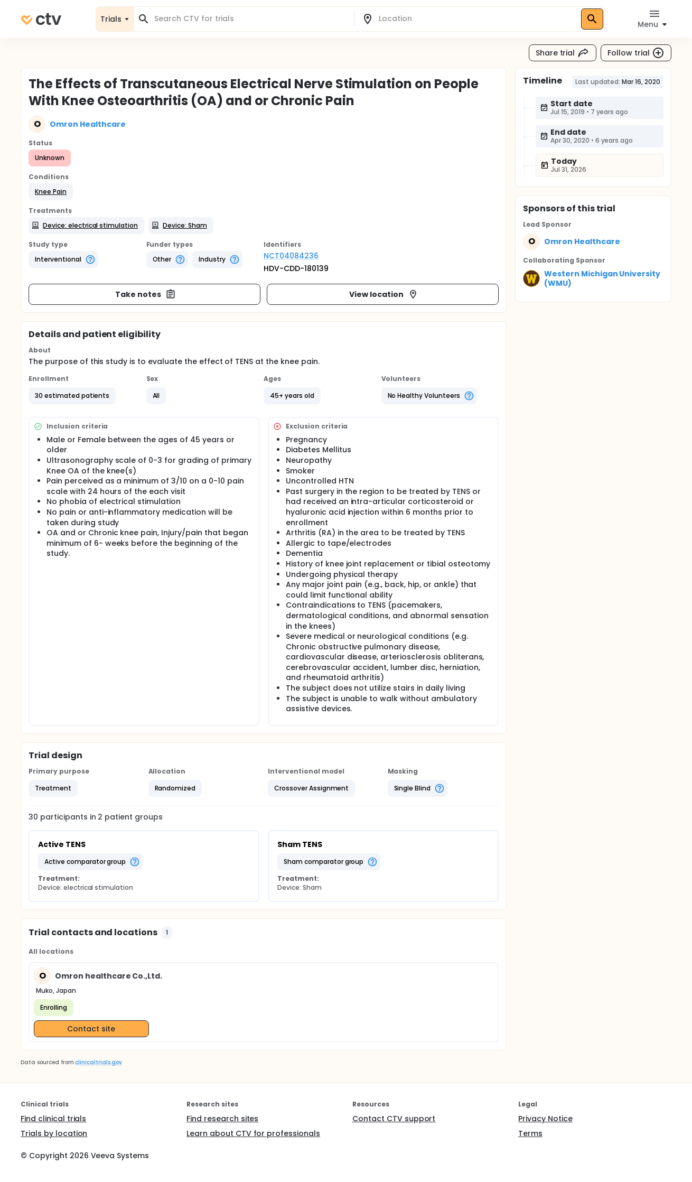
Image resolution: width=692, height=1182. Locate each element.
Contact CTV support (393, 1118)
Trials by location (54, 1133)
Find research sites (222, 1118)
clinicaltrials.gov (98, 1062)
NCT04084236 (291, 255)
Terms (530, 1133)
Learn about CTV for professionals (253, 1133)
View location (383, 294)
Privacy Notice (545, 1118)
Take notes (145, 294)
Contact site (91, 1028)
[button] (51, 191)
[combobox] (250, 19)
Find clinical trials (53, 1118)
